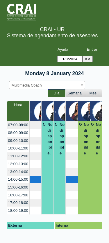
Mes (93, 93)
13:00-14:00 (18, 172)
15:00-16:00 (18, 187)
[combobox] (47, 85)
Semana (75, 93)
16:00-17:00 (18, 195)
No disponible (62, 138)
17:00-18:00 (18, 202)
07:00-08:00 (18, 125)
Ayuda (63, 49)
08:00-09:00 (18, 133)
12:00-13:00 (18, 164)
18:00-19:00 (18, 210)
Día (56, 93)
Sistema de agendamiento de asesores (52, 35)
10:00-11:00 (18, 148)
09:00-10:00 (18, 140)
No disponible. (49, 138)
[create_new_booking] (36, 125)
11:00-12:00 (18, 156)
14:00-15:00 (18, 179)
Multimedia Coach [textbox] (27, 85)
